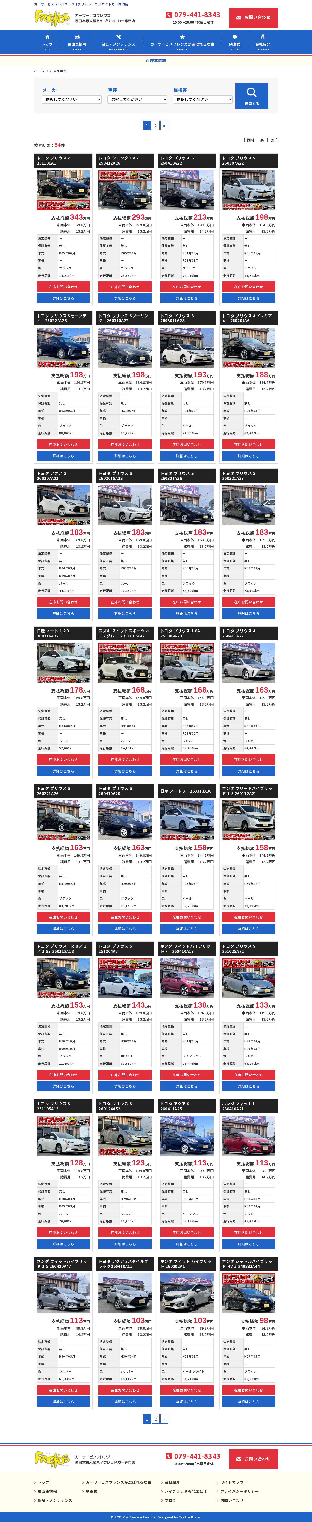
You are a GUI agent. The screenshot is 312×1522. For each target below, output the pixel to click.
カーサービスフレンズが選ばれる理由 (182, 46)
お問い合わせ (257, 17)
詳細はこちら (63, 298)
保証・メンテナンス (118, 46)
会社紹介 (263, 46)
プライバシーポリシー (240, 1491)
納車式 (234, 46)
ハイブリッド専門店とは (186, 1491)
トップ (47, 46)
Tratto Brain (189, 1517)
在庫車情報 (77, 46)
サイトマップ (232, 1482)
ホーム (39, 71)
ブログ (170, 1500)
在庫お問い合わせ (63, 286)
